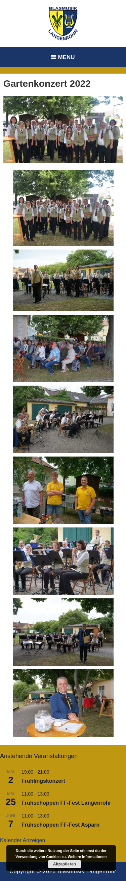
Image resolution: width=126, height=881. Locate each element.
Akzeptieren (64, 864)
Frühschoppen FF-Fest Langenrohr (66, 803)
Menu (66, 57)
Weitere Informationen (87, 857)
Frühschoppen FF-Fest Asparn (60, 825)
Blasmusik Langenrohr (86, 871)
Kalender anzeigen (22, 840)
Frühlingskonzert (43, 781)
